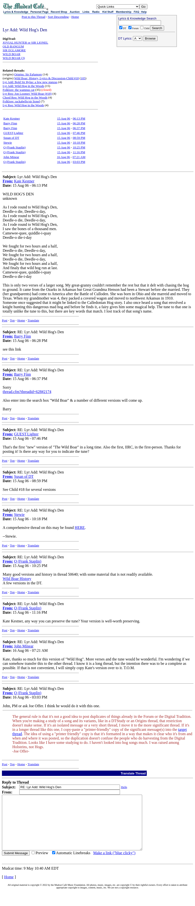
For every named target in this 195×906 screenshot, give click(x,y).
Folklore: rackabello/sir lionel (21, 101)
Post (4, 320)
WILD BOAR (11, 54)
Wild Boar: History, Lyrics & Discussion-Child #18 (46, 78)
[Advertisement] (146, 80)
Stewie (7, 142)
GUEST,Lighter (13, 133)
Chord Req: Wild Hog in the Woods (25, 97)
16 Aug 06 (63, 157)
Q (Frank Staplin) (14, 147)
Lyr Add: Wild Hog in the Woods (23, 86)
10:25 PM (79, 147)
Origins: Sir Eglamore (28, 74)
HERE (80, 528)
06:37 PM (79, 128)
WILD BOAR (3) (14, 58)
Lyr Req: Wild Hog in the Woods (23, 105)
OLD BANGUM (13, 46)
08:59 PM (79, 138)
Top (12, 320)
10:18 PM (79, 142)
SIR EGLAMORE (14, 50)
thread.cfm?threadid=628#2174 (27, 392)
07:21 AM (79, 157)
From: (8, 181)
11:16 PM (79, 152)
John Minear (11, 157)
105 (83, 78)
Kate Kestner (11, 118)
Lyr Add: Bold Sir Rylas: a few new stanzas (30, 82)
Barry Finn (10, 123)
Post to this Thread (33, 17)
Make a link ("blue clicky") (114, 864)
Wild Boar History (17, 579)
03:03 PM (79, 162)
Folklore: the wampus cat (19, 90)
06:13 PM (79, 118)
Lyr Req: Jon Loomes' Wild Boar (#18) (27, 93)
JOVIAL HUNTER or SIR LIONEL (25, 42)
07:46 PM (79, 133)
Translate (33, 320)
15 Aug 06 (63, 118)
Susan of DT (11, 138)
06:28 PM (79, 123)
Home (75, 17)
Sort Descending (58, 17)
